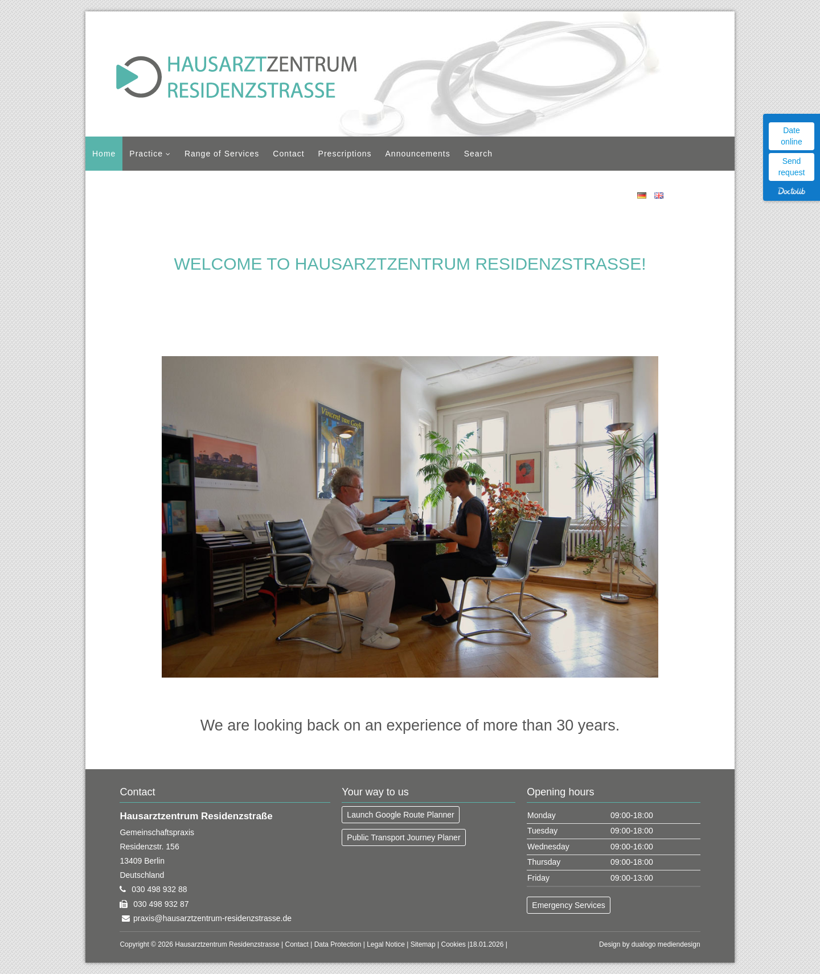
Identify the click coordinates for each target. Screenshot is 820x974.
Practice (146, 153)
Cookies (453, 944)
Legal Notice (386, 944)
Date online (791, 136)
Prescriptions (345, 153)
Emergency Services (568, 905)
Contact (288, 153)
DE (641, 195)
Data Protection (338, 944)
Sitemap (423, 944)
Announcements (418, 153)
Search (478, 153)
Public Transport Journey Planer (403, 837)
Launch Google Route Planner (400, 814)
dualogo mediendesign (666, 944)
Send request (791, 166)
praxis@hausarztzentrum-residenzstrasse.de (212, 918)
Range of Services (221, 153)
